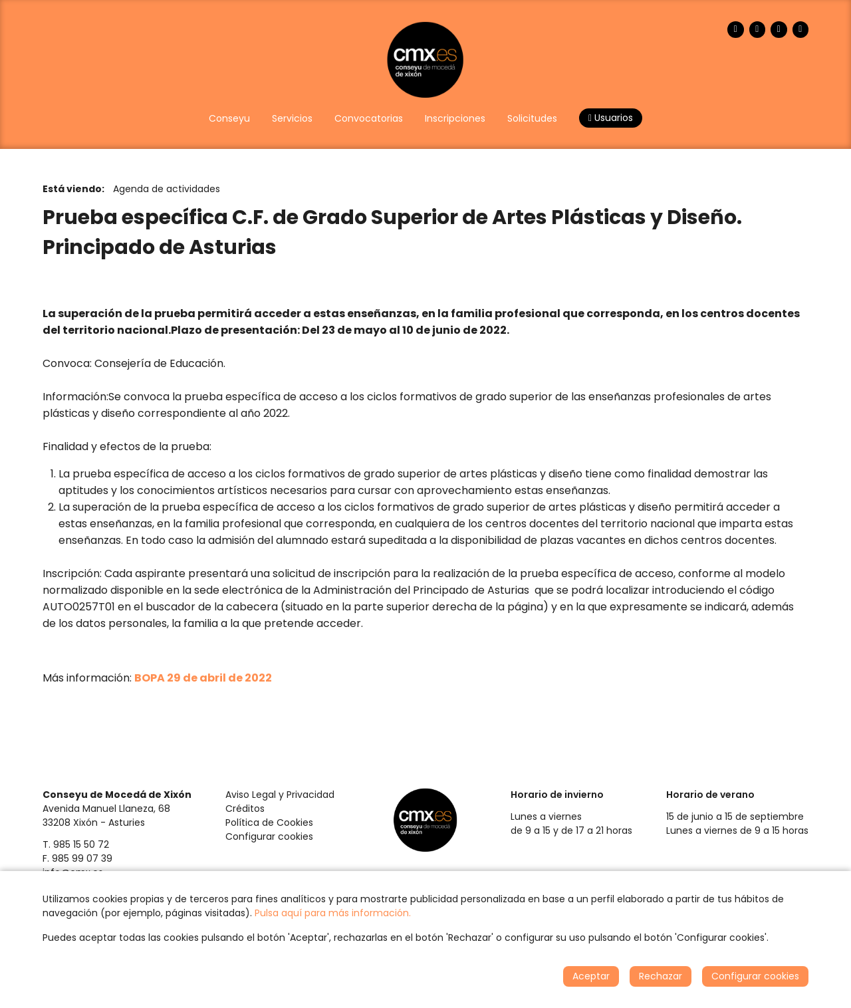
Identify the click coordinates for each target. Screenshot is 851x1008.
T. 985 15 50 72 (76, 844)
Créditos (245, 808)
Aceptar (591, 976)
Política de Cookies (269, 822)
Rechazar (660, 976)
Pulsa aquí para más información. (333, 913)
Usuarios (610, 117)
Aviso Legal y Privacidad (279, 794)
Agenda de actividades (166, 188)
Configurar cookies (269, 836)
